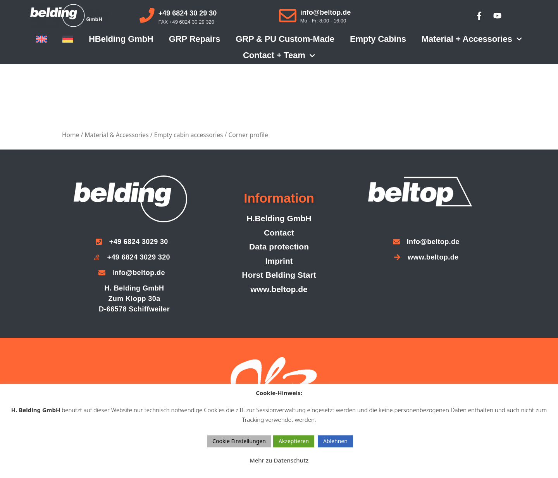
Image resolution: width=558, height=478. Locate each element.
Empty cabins (378, 39)
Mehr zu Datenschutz (279, 460)
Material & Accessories (116, 135)
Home (70, 135)
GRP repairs (194, 39)
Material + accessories (472, 39)
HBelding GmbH (121, 39)
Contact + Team (279, 55)
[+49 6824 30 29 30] (147, 15)
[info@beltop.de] (287, 15)
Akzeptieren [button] (294, 441)
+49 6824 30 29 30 (187, 13)
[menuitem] (41, 39)
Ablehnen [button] (335, 441)
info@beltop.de (325, 12)
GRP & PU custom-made (285, 39)
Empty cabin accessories (188, 135)
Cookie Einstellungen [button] (239, 441)
